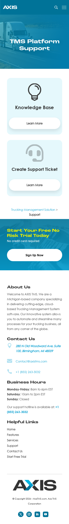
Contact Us (14, 450)
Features (13, 434)
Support (12, 445)
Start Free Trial (16, 456)
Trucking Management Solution (33, 210)
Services (12, 440)
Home (11, 429)
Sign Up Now (34, 255)
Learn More (34, 123)
